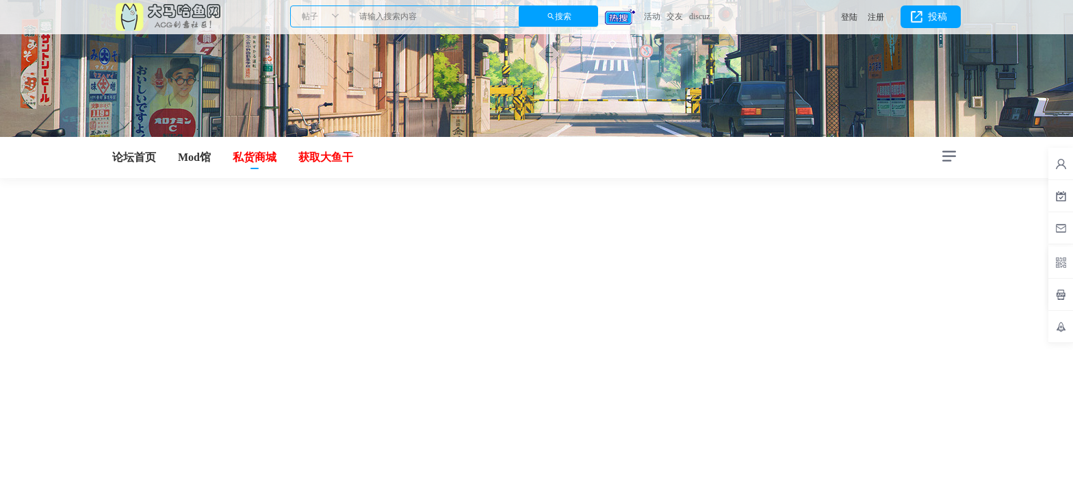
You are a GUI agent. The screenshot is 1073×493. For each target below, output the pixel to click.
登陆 (849, 17)
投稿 (937, 17)
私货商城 (254, 157)
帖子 (310, 16)
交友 (675, 16)
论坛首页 (134, 157)
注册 (876, 17)
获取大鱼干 (325, 157)
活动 (652, 16)
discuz (699, 16)
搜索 (563, 16)
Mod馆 (194, 157)
